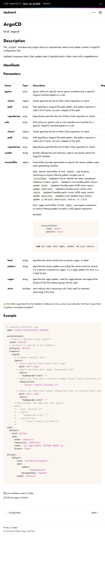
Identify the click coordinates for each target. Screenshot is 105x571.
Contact (14, 527)
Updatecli (9, 12)
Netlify (17, 531)
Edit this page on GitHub (15, 497)
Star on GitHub (31, 4)
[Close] (100, 4)
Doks (33, 531)
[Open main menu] (100, 12)
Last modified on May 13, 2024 (18, 493)
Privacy (6, 527)
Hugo (23, 531)
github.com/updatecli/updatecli (19, 307)
